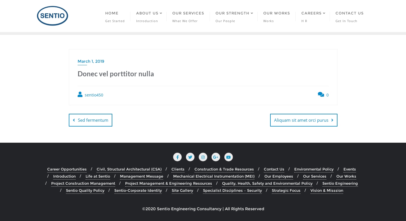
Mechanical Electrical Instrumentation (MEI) (213, 176)
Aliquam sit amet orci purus (301, 120)
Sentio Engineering (340, 183)
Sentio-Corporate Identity (138, 190)
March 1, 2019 (91, 61)
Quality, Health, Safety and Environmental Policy (267, 183)
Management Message (141, 176)
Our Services (314, 176)
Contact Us (274, 169)
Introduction (64, 176)
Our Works (346, 176)
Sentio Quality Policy (85, 190)
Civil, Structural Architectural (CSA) (129, 169)
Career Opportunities (67, 169)
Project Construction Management (83, 183)
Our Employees (278, 176)
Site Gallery (182, 190)
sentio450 (90, 95)
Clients (178, 169)
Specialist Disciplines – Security (232, 190)
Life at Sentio (98, 176)
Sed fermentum (93, 120)
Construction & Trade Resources (224, 169)
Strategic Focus (286, 190)
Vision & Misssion (326, 190)
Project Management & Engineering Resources (168, 183)
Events (349, 169)
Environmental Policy (314, 169)
